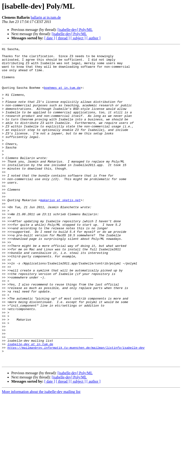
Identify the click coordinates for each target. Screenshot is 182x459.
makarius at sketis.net (60, 231)
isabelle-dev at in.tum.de (30, 404)
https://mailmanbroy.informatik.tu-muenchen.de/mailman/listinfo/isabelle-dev (75, 408)
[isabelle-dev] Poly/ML (75, 30)
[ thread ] (63, 38)
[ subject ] (78, 38)
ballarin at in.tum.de (46, 17)
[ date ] (49, 38)
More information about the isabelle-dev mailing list (41, 455)
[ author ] (94, 38)
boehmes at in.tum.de (62, 96)
